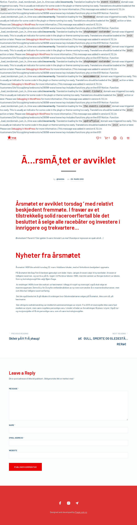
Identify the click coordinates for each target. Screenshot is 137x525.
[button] (98, 137)
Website (13, 450)
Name (12, 425)
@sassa (60, 179)
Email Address (16, 438)
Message (14, 388)
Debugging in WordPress (46, 9)
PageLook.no (81, 512)
